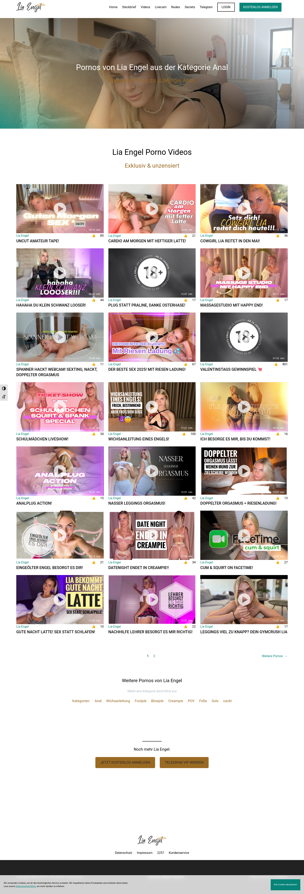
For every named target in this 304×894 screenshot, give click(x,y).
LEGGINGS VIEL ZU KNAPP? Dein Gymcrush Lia (243, 632)
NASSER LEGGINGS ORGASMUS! (136, 503)
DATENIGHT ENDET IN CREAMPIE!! (138, 567)
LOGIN (226, 7)
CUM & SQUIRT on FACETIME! (226, 567)
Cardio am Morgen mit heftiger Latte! (147, 241)
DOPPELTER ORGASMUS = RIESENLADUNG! (238, 503)
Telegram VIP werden (184, 762)
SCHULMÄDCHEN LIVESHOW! (42, 439)
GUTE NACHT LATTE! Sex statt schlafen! (55, 632)
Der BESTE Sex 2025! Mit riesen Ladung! (147, 369)
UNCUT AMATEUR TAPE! (37, 241)
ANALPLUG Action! (34, 503)
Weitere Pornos (275, 656)
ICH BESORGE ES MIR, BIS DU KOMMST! (235, 439)
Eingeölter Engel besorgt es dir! (49, 567)
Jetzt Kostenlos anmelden (125, 762)
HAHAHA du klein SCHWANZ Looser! (51, 305)
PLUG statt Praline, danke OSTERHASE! (146, 305)
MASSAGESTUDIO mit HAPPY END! (231, 305)
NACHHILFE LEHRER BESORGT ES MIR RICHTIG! (150, 632)
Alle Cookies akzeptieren (285, 884)
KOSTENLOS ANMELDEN (260, 7)
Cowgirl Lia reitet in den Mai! (230, 241)
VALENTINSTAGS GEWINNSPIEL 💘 (231, 369)
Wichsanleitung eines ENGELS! (138, 439)
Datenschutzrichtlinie (26, 886)
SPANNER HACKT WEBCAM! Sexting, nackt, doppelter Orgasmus (56, 372)
